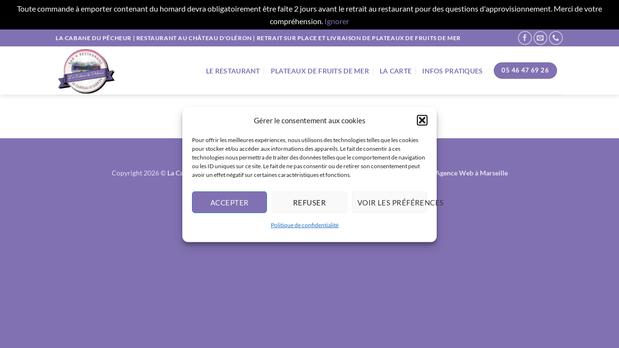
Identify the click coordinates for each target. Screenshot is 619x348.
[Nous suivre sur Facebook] (525, 38)
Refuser (309, 205)
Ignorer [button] (336, 21)
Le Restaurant (233, 71)
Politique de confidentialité (305, 227)
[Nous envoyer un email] (540, 38)
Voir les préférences (392, 205)
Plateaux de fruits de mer (320, 71)
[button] (422, 123)
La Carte (396, 71)
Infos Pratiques (452, 71)
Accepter (229, 205)
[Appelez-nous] (556, 38)
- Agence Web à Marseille (469, 173)
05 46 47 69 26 (525, 70)
